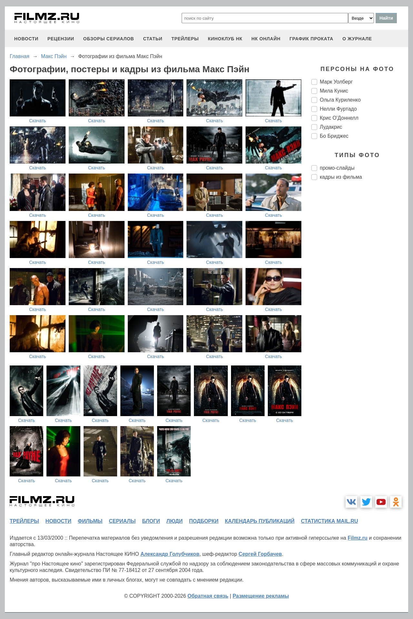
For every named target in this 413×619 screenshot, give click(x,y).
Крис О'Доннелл (339, 118)
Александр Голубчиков (169, 554)
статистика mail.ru (329, 521)
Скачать (37, 120)
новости (26, 38)
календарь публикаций (260, 521)
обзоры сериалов (108, 38)
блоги (151, 521)
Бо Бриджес (334, 136)
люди (174, 521)
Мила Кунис (334, 91)
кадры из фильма (341, 177)
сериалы (122, 521)
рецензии (60, 38)
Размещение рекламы (261, 596)
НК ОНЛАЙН (265, 38)
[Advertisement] (359, 293)
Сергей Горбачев (260, 554)
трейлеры (185, 38)
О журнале (357, 38)
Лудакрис (331, 127)
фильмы (90, 521)
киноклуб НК (225, 38)
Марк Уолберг (336, 82)
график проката (311, 38)
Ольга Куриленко (340, 100)
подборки (203, 521)
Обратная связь (207, 596)
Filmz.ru (357, 538)
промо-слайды (337, 168)
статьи (152, 38)
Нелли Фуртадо (338, 109)
